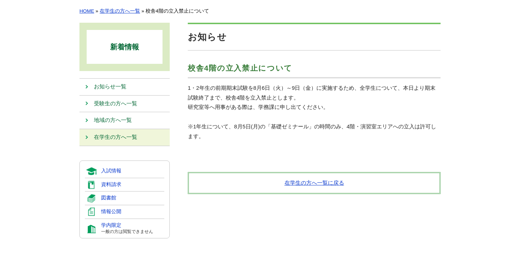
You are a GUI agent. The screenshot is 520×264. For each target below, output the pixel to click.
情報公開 (111, 212)
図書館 (108, 198)
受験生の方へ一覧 (115, 104)
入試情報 (111, 171)
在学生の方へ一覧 (120, 11)
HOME (86, 11)
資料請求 (111, 185)
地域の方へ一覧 (113, 121)
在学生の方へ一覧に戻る (314, 183)
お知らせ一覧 (110, 87)
